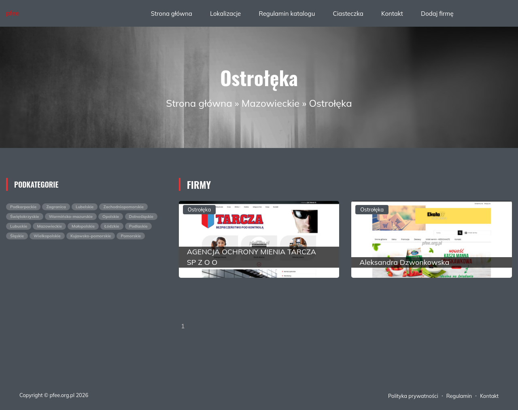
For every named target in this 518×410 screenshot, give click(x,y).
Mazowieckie (270, 103)
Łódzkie (111, 226)
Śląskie (17, 236)
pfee (12, 13)
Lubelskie (84, 206)
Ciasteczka (348, 13)
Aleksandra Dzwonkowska (404, 262)
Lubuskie (18, 226)
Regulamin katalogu (287, 13)
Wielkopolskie (47, 236)
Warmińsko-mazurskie (71, 216)
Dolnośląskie (141, 216)
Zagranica (56, 206)
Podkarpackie (23, 206)
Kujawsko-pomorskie (90, 236)
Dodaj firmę (437, 13)
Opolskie (110, 216)
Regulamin (459, 396)
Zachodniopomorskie (123, 206)
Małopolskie (83, 226)
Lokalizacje (225, 13)
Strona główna (171, 13)
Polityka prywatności (413, 396)
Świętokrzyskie (24, 216)
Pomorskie (131, 236)
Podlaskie (138, 226)
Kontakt (392, 13)
